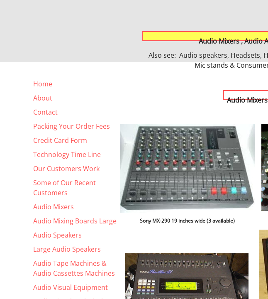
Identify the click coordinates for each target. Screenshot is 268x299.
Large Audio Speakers (67, 249)
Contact (45, 112)
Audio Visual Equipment (70, 287)
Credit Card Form (60, 140)
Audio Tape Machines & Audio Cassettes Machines (74, 268)
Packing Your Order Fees (71, 126)
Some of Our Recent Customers (64, 187)
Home (42, 83)
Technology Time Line (67, 154)
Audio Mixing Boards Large (75, 220)
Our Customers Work (66, 168)
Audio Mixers (53, 206)
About (42, 98)
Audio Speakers (57, 235)
